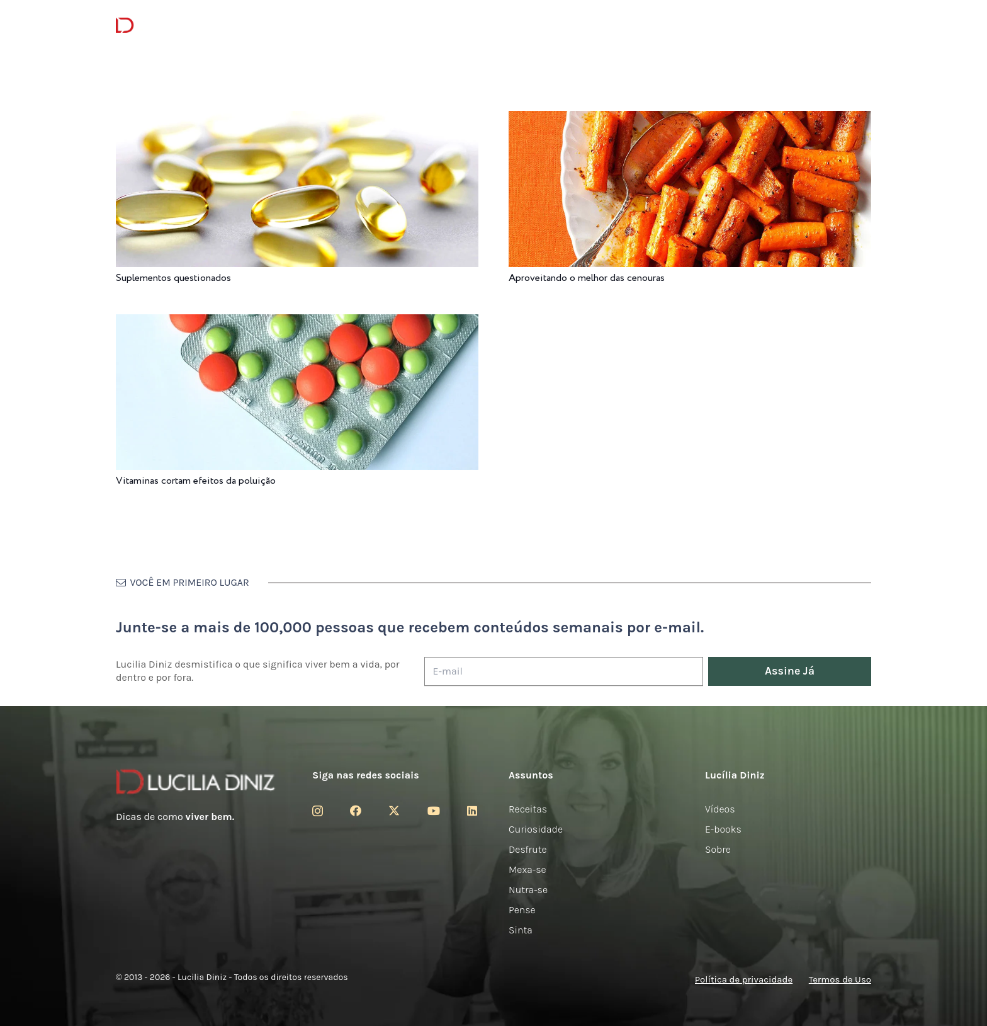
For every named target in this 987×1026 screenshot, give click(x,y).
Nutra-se (528, 890)
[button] (864, 25)
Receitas (528, 809)
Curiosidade (536, 829)
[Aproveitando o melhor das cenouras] (690, 119)
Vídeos (720, 809)
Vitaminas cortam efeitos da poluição (196, 481)
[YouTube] (433, 810)
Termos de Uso (840, 979)
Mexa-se (527, 869)
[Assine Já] (789, 672)
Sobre (718, 849)
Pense (522, 910)
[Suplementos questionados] (297, 119)
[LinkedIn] (472, 810)
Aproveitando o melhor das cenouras (587, 278)
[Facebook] (355, 810)
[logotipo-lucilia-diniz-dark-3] (167, 25)
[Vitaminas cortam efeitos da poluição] (297, 323)
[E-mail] (563, 672)
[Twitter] (394, 810)
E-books (723, 829)
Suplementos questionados (173, 278)
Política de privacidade (743, 979)
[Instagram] (317, 811)
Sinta (521, 930)
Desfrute (528, 849)
